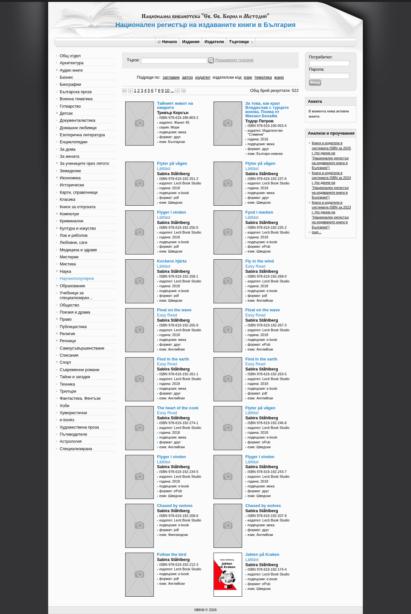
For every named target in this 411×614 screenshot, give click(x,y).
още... (316, 232)
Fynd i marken (259, 212)
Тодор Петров (259, 121)
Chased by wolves (175, 505)
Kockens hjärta (172, 261)
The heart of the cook (177, 407)
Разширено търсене (234, 60)
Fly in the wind (259, 261)
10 (167, 90)
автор (187, 77)
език (248, 77)
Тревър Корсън (172, 112)
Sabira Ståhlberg (173, 173)
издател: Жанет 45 (174, 122)
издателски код (227, 77)
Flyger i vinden (171, 212)
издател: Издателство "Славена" (265, 132)
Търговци (241, 41)
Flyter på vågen (172, 163)
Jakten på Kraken (262, 554)
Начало (167, 41)
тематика (263, 77)
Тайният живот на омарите (175, 105)
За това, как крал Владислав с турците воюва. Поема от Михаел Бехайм (267, 109)
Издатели (214, 41)
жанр (279, 77)
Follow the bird (171, 554)
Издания (190, 41)
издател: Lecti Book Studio (180, 183)
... (172, 90)
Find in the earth (173, 359)
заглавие (171, 77)
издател (202, 77)
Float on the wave (174, 309)
